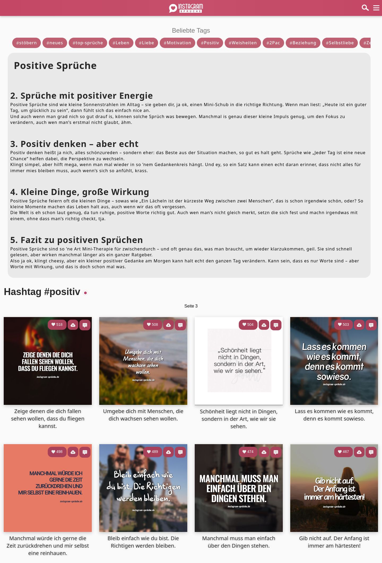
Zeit (369, 43)
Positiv (210, 43)
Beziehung (303, 43)
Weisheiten (243, 43)
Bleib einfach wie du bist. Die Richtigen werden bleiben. (143, 542)
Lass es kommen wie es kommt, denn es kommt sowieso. (334, 415)
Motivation (177, 43)
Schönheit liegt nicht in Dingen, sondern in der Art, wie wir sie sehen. (238, 419)
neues (54, 43)
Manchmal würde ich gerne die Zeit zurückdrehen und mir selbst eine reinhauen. (48, 546)
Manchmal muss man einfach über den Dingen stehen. (238, 542)
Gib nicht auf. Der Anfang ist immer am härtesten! (334, 542)
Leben (121, 43)
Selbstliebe (340, 43)
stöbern (26, 43)
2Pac (273, 43)
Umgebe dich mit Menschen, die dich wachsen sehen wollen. (143, 415)
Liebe (146, 43)
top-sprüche (88, 43)
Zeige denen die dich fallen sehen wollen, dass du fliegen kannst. (48, 419)
